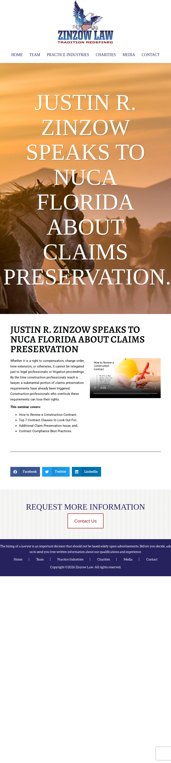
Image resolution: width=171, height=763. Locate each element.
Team (34, 55)
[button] (25, 472)
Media (128, 55)
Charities (106, 55)
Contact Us (85, 520)
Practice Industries (68, 55)
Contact (151, 55)
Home (17, 55)
